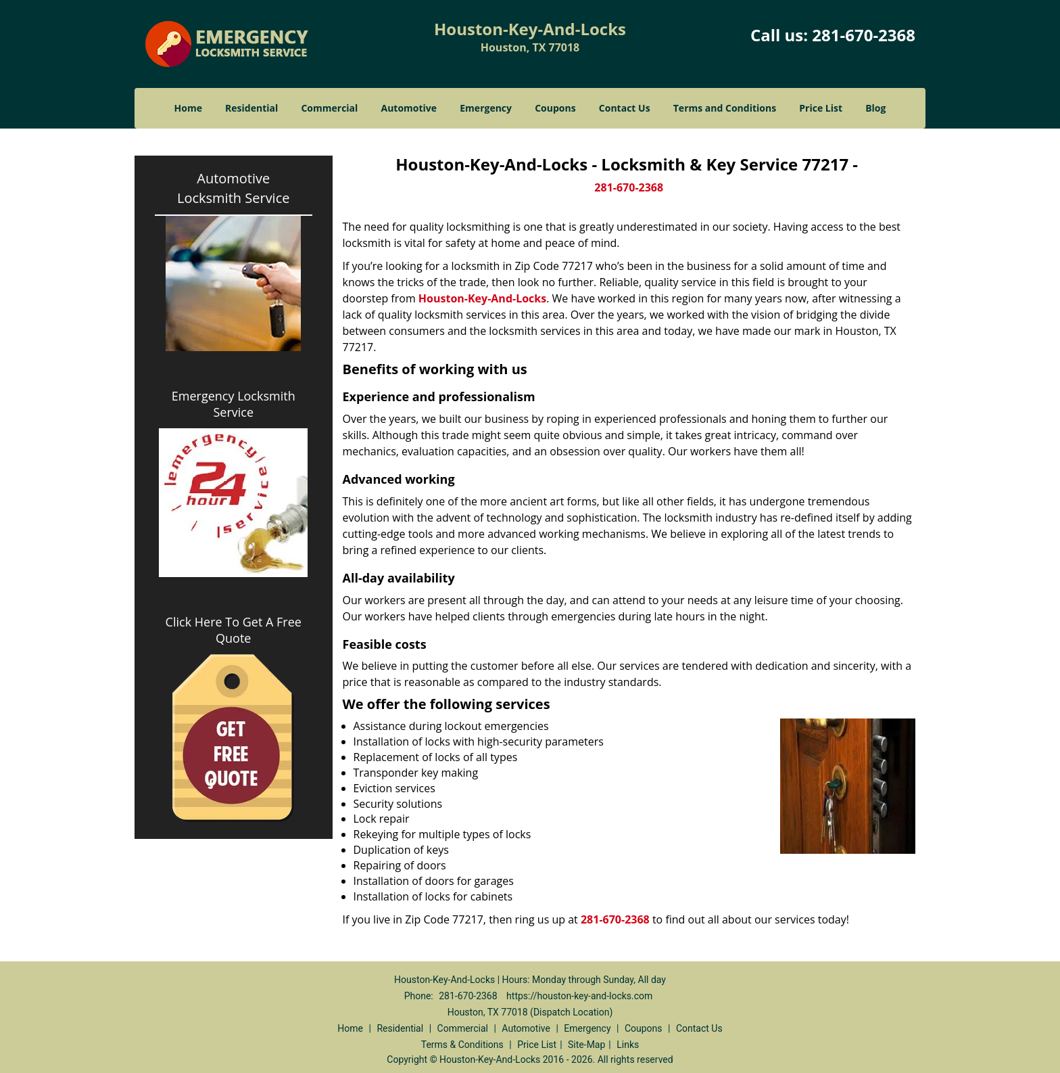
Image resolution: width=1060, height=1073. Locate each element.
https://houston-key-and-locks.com (579, 995)
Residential (251, 107)
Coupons (555, 107)
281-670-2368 (863, 35)
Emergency (486, 107)
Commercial (329, 107)
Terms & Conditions (462, 1044)
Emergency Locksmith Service (233, 404)
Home (188, 107)
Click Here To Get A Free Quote (234, 630)
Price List (820, 107)
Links (628, 1044)
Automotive (409, 107)
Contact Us (624, 107)
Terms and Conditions (724, 107)
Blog (875, 107)
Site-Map (586, 1044)
